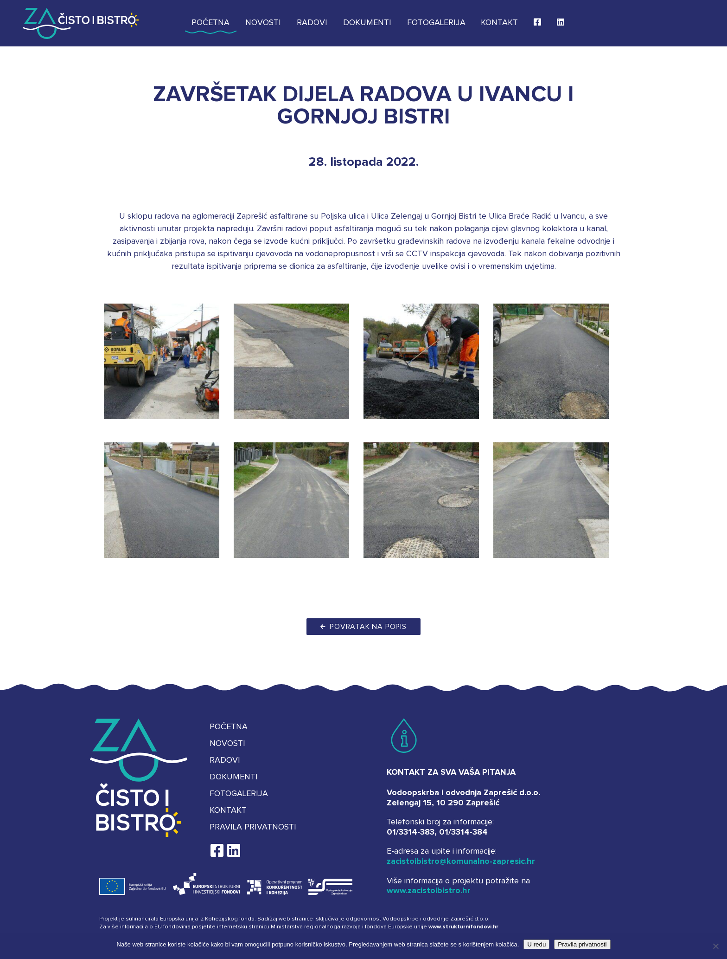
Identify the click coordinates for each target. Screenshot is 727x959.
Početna (210, 23)
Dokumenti (367, 23)
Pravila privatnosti (253, 827)
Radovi (312, 23)
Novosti (263, 23)
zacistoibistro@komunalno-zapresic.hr (461, 861)
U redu (536, 944)
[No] (715, 946)
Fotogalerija (436, 23)
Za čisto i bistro (81, 23)
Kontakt (499, 23)
